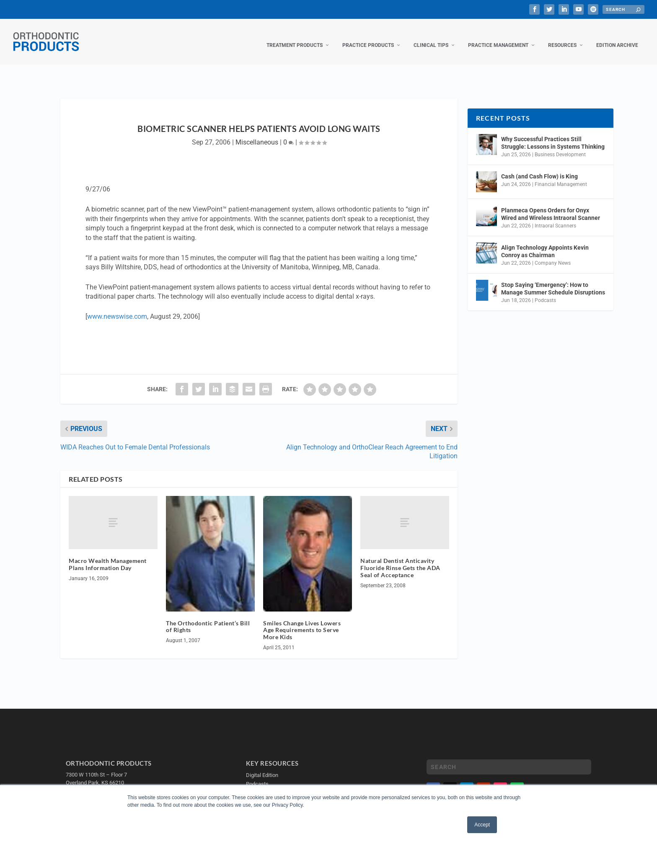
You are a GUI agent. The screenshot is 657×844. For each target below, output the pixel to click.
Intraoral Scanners (555, 217)
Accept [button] (482, 825)
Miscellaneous (256, 134)
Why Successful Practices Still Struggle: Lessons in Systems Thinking (553, 134)
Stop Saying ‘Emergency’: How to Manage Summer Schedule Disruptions (553, 280)
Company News (553, 255)
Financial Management (561, 176)
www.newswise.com (117, 308)
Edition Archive (617, 37)
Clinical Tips (431, 37)
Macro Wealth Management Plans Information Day (108, 556)
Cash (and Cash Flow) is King (539, 168)
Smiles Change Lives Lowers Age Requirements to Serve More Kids (302, 621)
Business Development (560, 146)
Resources (562, 37)
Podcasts (545, 292)
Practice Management (498, 37)
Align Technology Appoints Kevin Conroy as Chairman (545, 243)
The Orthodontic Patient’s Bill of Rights (208, 618)
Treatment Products (294, 37)
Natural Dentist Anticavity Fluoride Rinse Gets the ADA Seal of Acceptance (400, 559)
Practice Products (368, 37)
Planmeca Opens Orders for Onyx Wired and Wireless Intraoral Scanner (550, 206)
